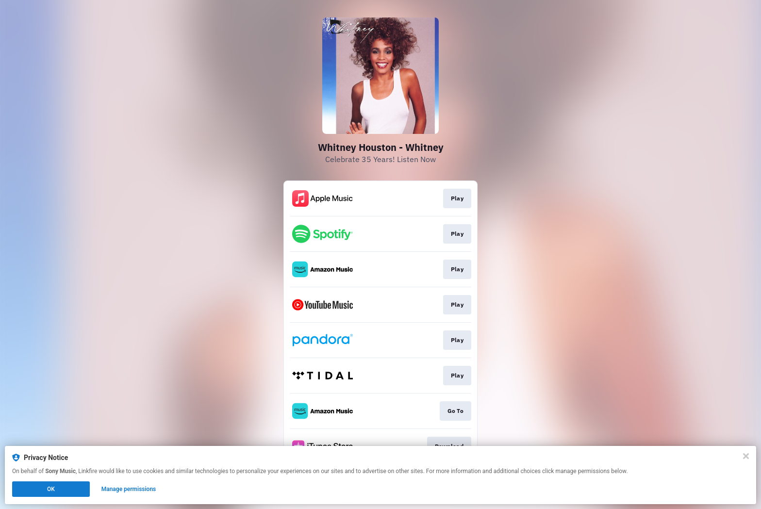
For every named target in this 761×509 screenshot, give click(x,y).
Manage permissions (128, 489)
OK (51, 489)
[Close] (746, 456)
